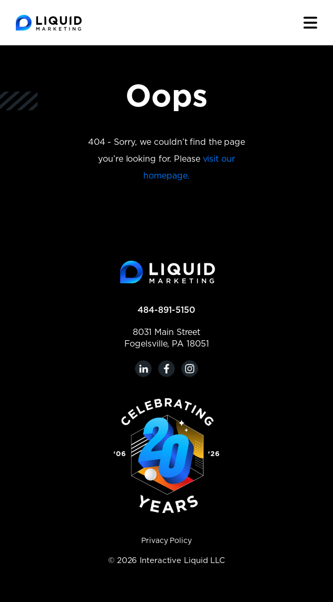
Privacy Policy (166, 541)
